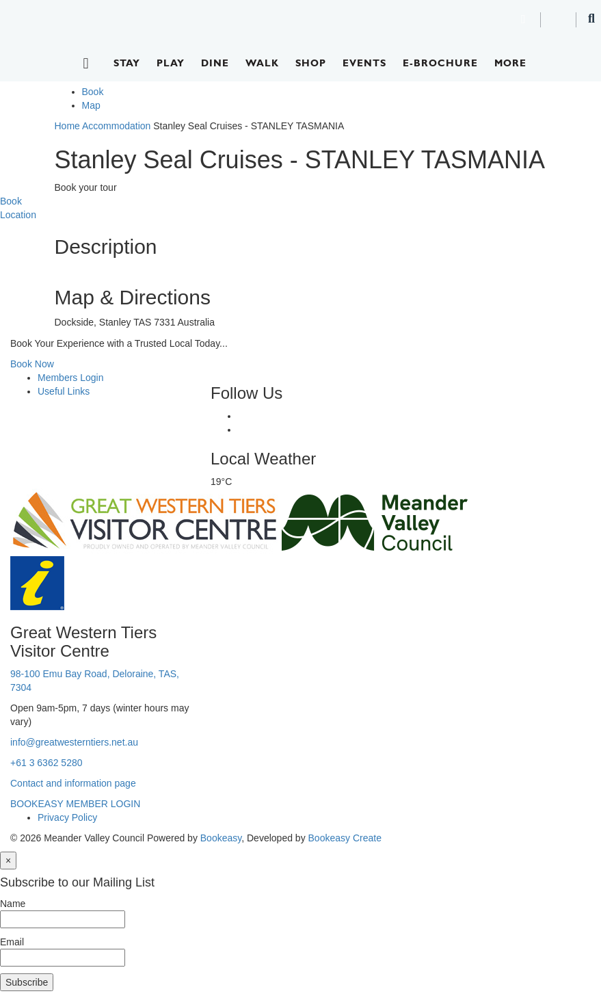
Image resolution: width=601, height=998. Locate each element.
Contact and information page (73, 783)
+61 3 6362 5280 (46, 762)
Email (12, 941)
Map (91, 105)
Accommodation (116, 125)
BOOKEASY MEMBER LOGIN (75, 803)
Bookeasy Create (345, 837)
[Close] (8, 860)
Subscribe (26, 982)
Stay (126, 62)
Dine (215, 62)
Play (171, 62)
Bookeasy (220, 837)
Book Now (32, 363)
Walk (262, 62)
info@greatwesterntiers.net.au (74, 742)
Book (93, 91)
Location (18, 214)
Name (12, 903)
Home (67, 125)
